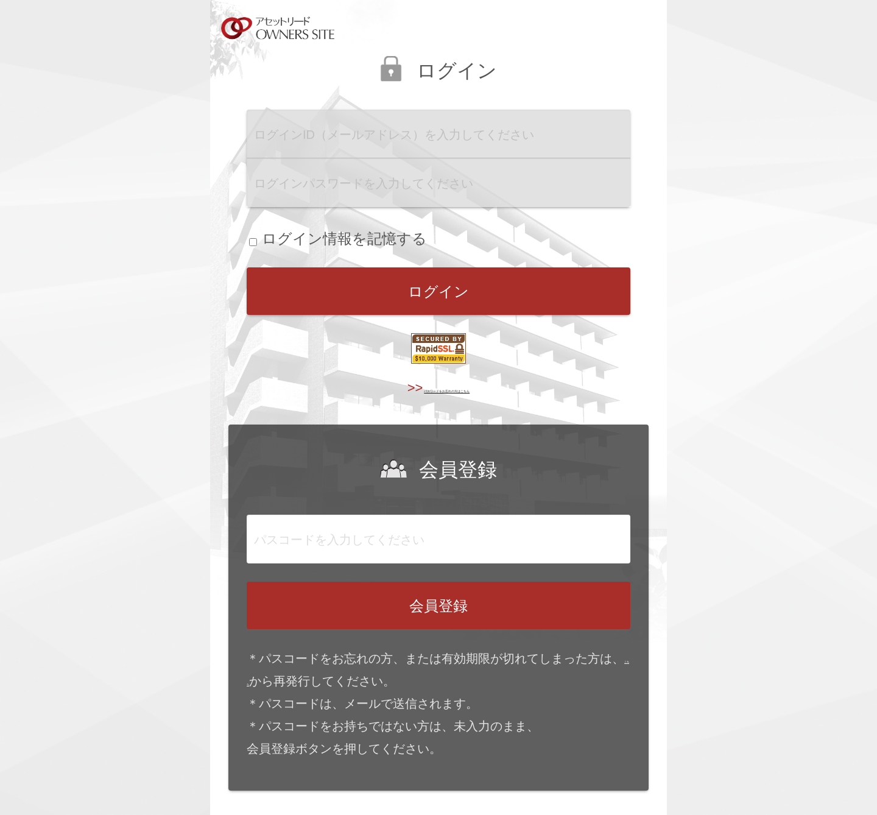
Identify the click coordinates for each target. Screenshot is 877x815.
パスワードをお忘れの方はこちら (449, 387)
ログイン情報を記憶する (338, 238)
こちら (265, 681)
